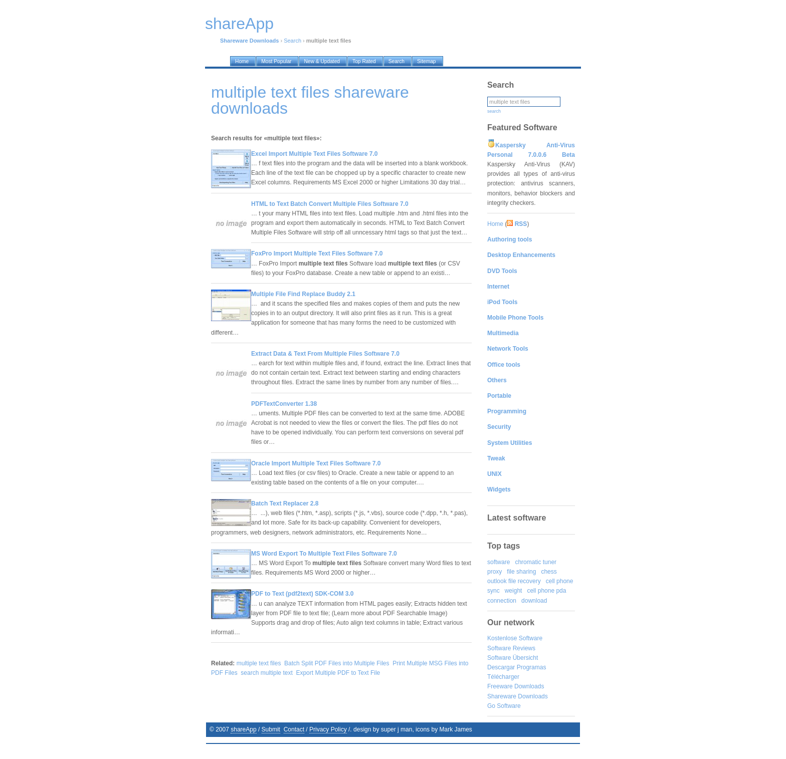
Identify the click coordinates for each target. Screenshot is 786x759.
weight (513, 590)
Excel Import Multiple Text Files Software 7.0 (314, 153)
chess (548, 571)
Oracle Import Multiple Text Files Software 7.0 (316, 463)
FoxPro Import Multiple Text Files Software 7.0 (317, 253)
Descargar (501, 667)
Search (292, 41)
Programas (531, 667)
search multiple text (266, 672)
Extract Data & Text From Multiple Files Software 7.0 (325, 353)
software (498, 562)
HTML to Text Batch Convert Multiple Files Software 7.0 (330, 203)
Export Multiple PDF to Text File (338, 672)
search (494, 111)
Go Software (504, 705)
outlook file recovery (514, 581)
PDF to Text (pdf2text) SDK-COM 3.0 (302, 593)
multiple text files (259, 663)
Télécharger (503, 676)
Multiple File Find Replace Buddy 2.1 (303, 294)
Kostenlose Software (514, 638)
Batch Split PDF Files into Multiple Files (336, 663)
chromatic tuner (535, 562)
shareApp (243, 729)
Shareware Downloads (517, 696)
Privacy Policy (328, 729)
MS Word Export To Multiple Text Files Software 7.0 (324, 553)
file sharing (521, 571)
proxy (494, 571)
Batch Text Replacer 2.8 (285, 503)
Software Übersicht (512, 657)
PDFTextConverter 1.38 (284, 403)
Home (495, 223)
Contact (294, 729)
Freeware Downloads (515, 686)
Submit (271, 729)
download (534, 600)
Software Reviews (511, 648)
